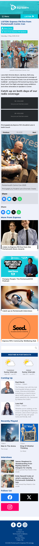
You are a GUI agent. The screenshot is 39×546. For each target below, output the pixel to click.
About (20, 530)
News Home (8, 28)
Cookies (20, 536)
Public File (20, 540)
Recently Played (9, 421)
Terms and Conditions (20, 534)
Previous (5, 131)
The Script (4, 449)
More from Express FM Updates (15, 32)
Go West (23, 451)
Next (33, 131)
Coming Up (7, 378)
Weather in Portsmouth (19, 355)
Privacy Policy (20, 538)
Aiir (33, 543)
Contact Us (20, 532)
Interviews (6, 457)
